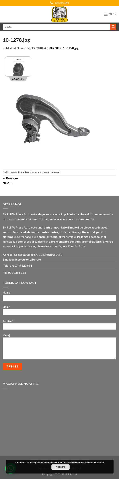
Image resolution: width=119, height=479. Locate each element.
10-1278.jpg (71, 48)
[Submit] (113, 27)
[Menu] (110, 14)
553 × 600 (53, 48)
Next (8, 182)
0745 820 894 (23, 265)
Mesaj (59, 348)
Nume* (59, 297)
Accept (60, 467)
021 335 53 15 (17, 272)
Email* (59, 311)
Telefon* (59, 326)
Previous (10, 178)
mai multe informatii (94, 462)
